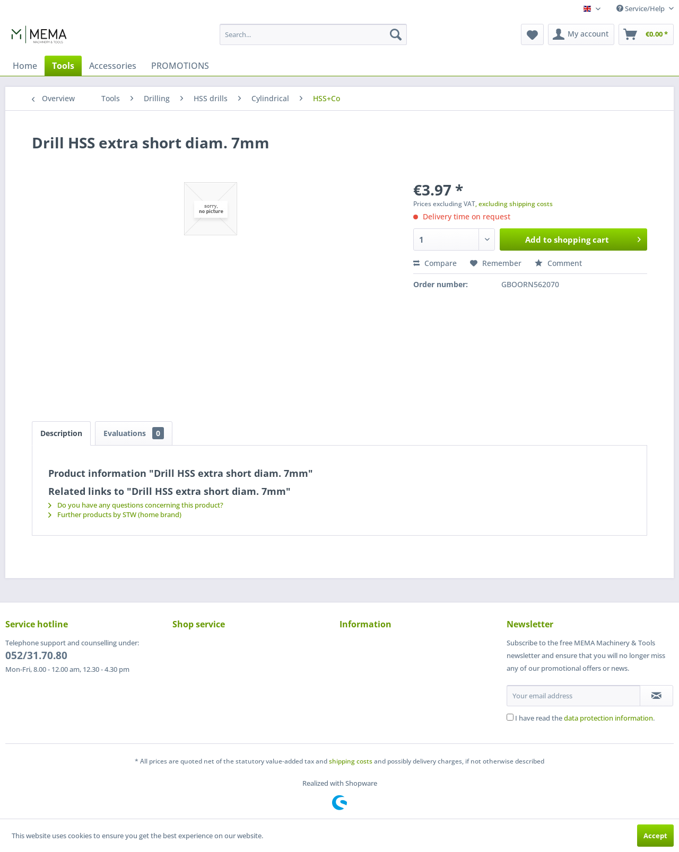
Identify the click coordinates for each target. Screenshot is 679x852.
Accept (655, 835)
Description (61, 433)
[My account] (581, 34)
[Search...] (313, 34)
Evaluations (133, 433)
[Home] (25, 66)
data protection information (608, 718)
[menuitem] (313, 34)
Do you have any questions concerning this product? (135, 505)
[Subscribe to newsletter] (656, 695)
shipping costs (350, 761)
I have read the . (585, 718)
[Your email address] (573, 695)
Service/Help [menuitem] (641, 8)
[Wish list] (532, 34)
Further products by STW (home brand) (114, 514)
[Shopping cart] (646, 34)
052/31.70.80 (36, 655)
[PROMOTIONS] (180, 66)
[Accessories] (113, 66)
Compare (435, 263)
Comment (558, 263)
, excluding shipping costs (514, 203)
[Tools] (63, 66)
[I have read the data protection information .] (510, 717)
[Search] (396, 34)
